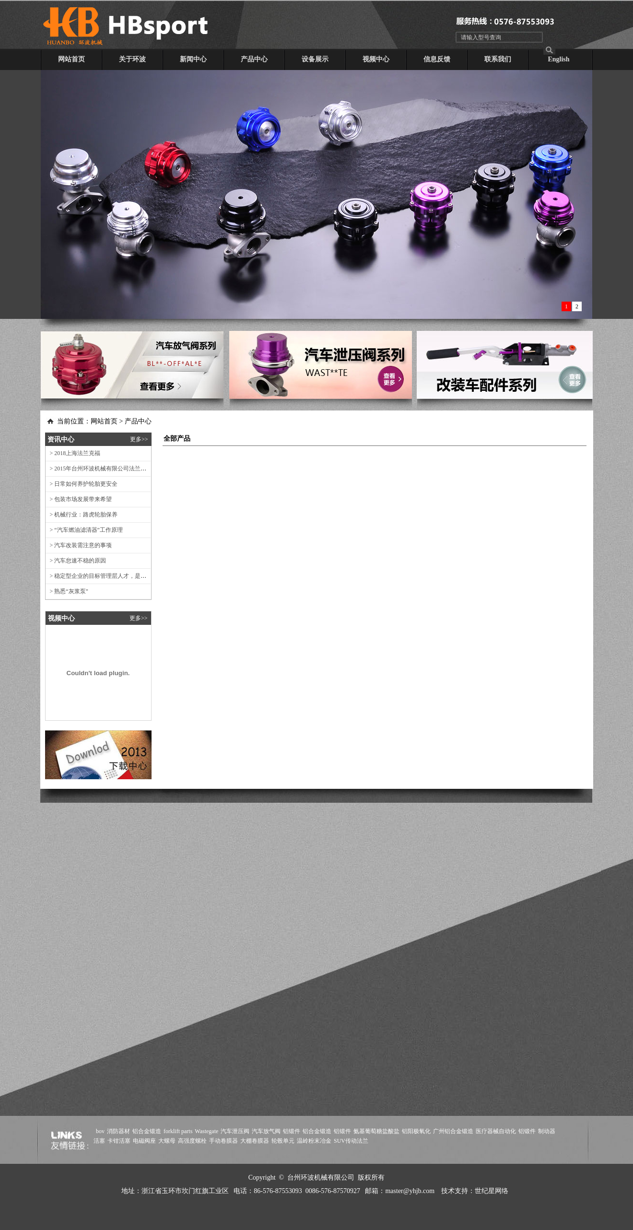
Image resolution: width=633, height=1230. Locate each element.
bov (100, 1131)
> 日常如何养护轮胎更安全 (82, 483)
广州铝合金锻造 (453, 1131)
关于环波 (132, 59)
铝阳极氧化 (416, 1131)
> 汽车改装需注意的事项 (79, 545)
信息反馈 (436, 59)
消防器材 (118, 1131)
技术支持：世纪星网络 (474, 1191)
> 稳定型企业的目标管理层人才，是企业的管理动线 (113, 576)
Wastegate (206, 1131)
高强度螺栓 (192, 1140)
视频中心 (376, 59)
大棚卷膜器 (254, 1140)
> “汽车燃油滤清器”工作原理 (84, 530)
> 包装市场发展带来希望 (79, 499)
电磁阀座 (144, 1140)
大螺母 (167, 1140)
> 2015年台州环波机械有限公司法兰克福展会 (105, 468)
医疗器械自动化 (496, 1131)
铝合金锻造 (146, 1131)
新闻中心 (193, 59)
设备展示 (315, 59)
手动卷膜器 (223, 1140)
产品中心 (254, 59)
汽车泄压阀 (235, 1131)
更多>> (139, 439)
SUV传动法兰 (351, 1140)
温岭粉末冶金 (314, 1140)
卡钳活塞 (118, 1140)
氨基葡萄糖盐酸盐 (376, 1131)
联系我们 (497, 59)
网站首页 (71, 59)
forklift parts (178, 1131)
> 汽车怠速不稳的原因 (76, 560)
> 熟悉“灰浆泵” (67, 591)
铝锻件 (291, 1131)
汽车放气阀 (266, 1131)
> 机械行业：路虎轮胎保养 (82, 514)
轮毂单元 (282, 1140)
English (558, 59)
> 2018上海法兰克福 (73, 453)
